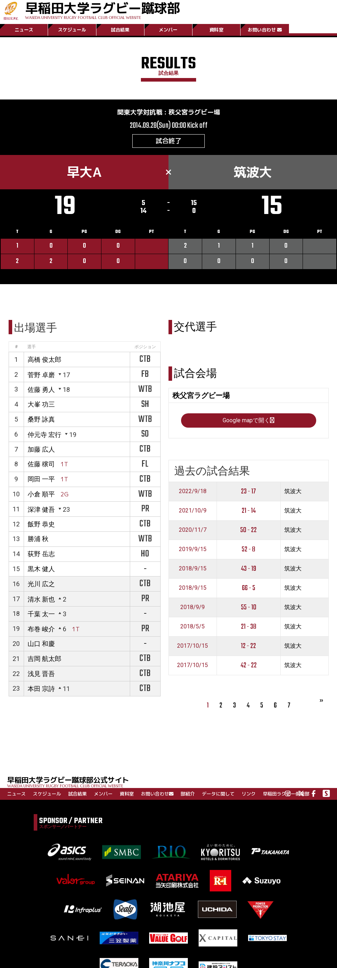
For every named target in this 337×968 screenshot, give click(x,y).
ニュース (24, 29)
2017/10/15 (192, 645)
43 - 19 (248, 568)
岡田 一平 (41, 479)
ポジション (145, 346)
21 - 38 (248, 626)
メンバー (168, 29)
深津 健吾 (41, 509)
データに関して (218, 794)
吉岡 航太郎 (44, 658)
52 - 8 (248, 549)
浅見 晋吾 (41, 673)
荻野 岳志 (41, 554)
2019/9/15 (193, 549)
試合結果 (120, 29)
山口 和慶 (41, 643)
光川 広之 (41, 584)
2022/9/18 (193, 491)
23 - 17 (248, 491)
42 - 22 (249, 665)
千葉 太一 (41, 614)
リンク (249, 794)
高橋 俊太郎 (44, 359)
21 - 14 (249, 510)
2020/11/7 (193, 529)
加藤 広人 (41, 449)
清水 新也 (41, 599)
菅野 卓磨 (41, 375)
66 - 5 (248, 588)
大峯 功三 (41, 404)
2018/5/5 (192, 626)
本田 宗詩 (41, 688)
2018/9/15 (193, 568)
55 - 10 (248, 607)
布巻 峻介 (41, 629)
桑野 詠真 (41, 419)
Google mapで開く (248, 420)
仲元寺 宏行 (44, 434)
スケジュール (72, 29)
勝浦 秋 (38, 539)
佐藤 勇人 (41, 389)
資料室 (216, 29)
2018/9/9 (192, 607)
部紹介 (188, 794)
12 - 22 (248, 646)
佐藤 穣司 (41, 464)
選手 (31, 346)
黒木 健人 (41, 569)
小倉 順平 (41, 494)
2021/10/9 (193, 510)
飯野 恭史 (41, 524)
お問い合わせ (265, 29)
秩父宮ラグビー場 (194, 112)
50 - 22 (248, 530)
